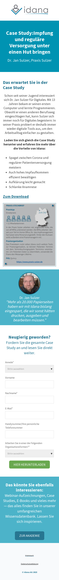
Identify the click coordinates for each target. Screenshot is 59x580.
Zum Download (16, 196)
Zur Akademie (29, 536)
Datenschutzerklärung (29, 564)
